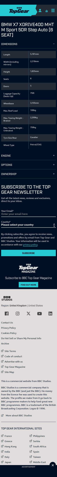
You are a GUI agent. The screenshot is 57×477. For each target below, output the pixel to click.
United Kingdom (18, 305)
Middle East (39, 462)
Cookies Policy (8, 333)
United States (35, 305)
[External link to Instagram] (17, 313)
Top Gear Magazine (15, 366)
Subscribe (28, 253)
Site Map (9, 372)
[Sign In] (40, 10)
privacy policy (30, 244)
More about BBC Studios (16, 415)
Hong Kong (11, 446)
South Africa (39, 446)
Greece (8, 441)
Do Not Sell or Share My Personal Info (21, 338)
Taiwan (37, 456)
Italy (7, 456)
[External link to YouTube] (39, 313)
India (7, 451)
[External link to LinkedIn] (50, 313)
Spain (36, 451)
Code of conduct (13, 356)
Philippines (39, 435)
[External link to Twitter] (28, 313)
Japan (8, 462)
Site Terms (10, 351)
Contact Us (7, 322)
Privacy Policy (8, 327)
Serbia (36, 441)
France (8, 435)
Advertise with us (14, 361)
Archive (5, 343)
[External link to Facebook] (6, 313)
